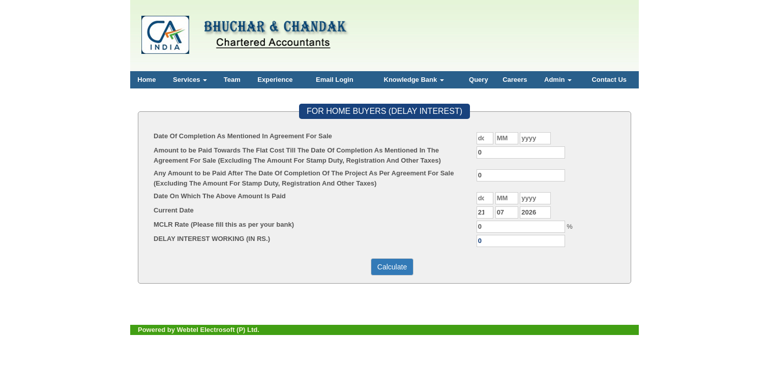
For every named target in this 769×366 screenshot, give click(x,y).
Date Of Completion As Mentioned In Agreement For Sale (243, 136)
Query (478, 79)
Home (146, 79)
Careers (514, 79)
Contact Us (609, 79)
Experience (274, 79)
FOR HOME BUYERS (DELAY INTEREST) (384, 111)
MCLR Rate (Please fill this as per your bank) (224, 224)
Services (190, 79)
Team (232, 79)
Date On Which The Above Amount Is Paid (220, 196)
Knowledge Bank (414, 79)
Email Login (334, 79)
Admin (558, 79)
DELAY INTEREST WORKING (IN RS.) (212, 238)
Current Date (174, 210)
